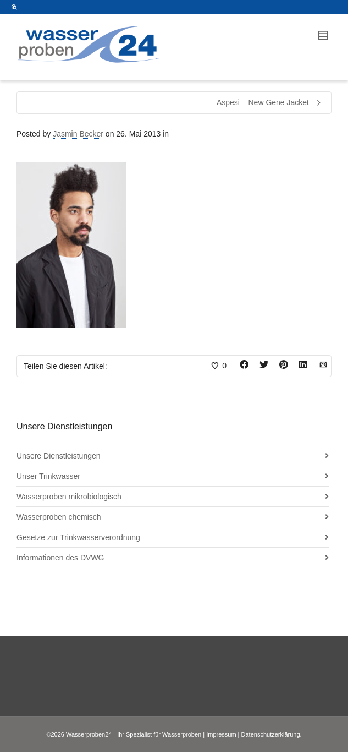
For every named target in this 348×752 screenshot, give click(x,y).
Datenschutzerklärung (270, 734)
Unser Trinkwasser (48, 476)
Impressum (221, 734)
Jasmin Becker (78, 133)
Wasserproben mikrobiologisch (68, 496)
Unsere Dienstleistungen (58, 455)
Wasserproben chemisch (58, 517)
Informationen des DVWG (60, 557)
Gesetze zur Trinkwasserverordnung (78, 537)
